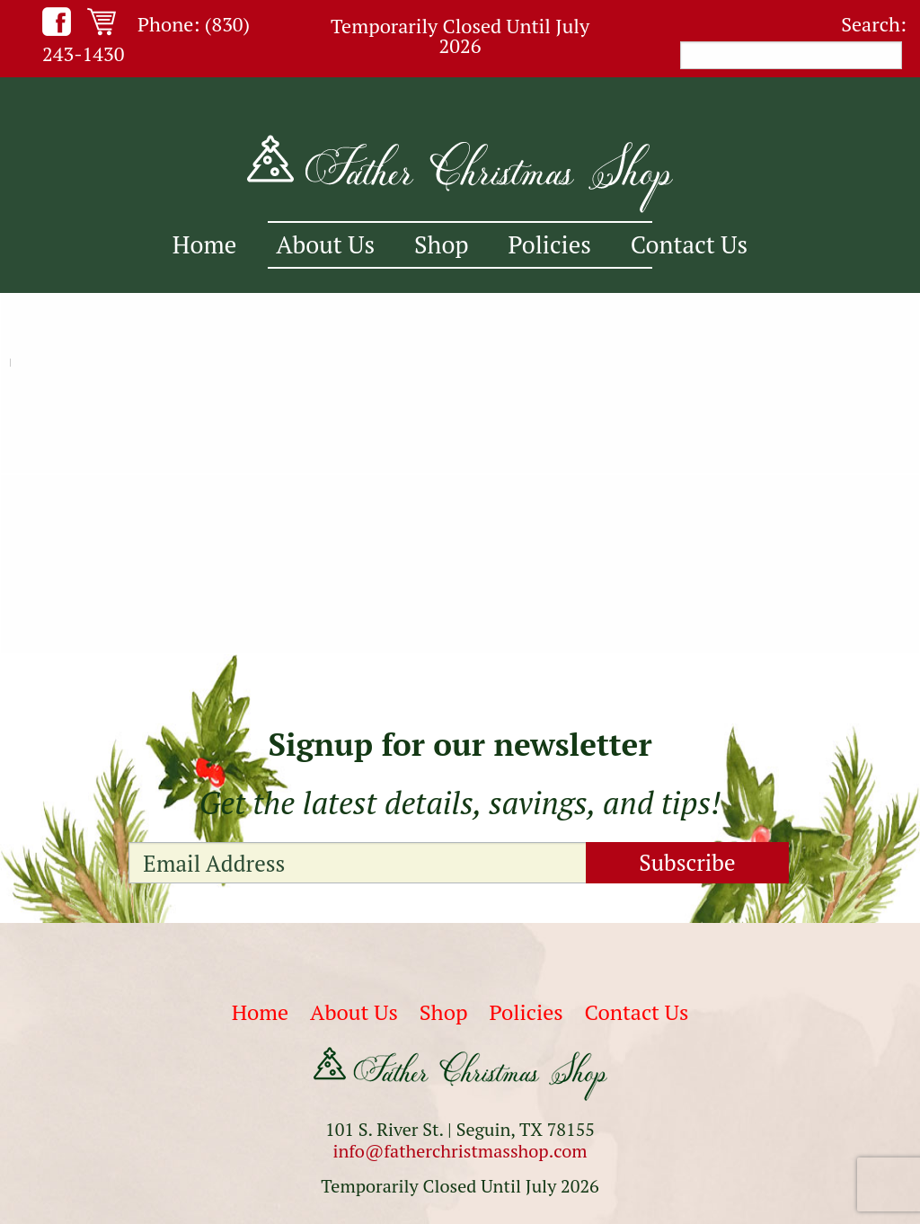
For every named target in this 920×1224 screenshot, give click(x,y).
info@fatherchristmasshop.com (459, 1151)
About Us (325, 244)
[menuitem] (204, 245)
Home (204, 244)
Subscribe (687, 862)
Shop (441, 244)
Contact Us (689, 244)
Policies (550, 244)
